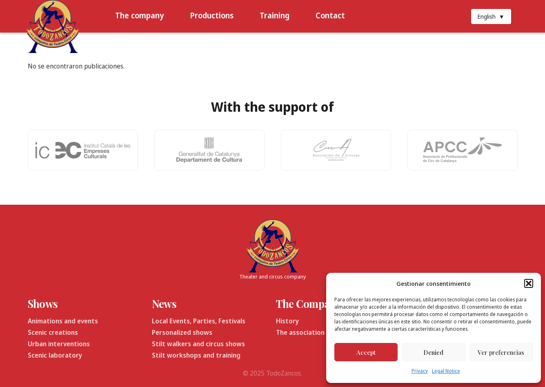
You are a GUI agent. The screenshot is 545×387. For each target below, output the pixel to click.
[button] (529, 283)
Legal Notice (446, 370)
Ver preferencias (501, 352)
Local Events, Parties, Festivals (198, 320)
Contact (330, 15)
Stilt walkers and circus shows (198, 343)
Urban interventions (59, 343)
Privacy (420, 370)
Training (274, 15)
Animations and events (63, 320)
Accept (366, 352)
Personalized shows (182, 332)
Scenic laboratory (55, 355)
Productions (212, 15)
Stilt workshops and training (196, 355)
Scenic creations (53, 332)
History (287, 320)
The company (139, 15)
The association (300, 332)
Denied (433, 352)
